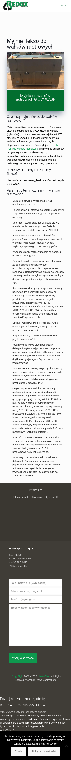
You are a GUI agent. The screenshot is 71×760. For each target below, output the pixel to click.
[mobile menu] (66, 5)
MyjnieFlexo (44, 676)
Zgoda (19, 751)
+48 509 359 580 (18, 565)
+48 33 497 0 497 (18, 562)
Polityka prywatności (44, 751)
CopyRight (17, 676)
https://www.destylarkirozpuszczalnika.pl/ (23, 711)
